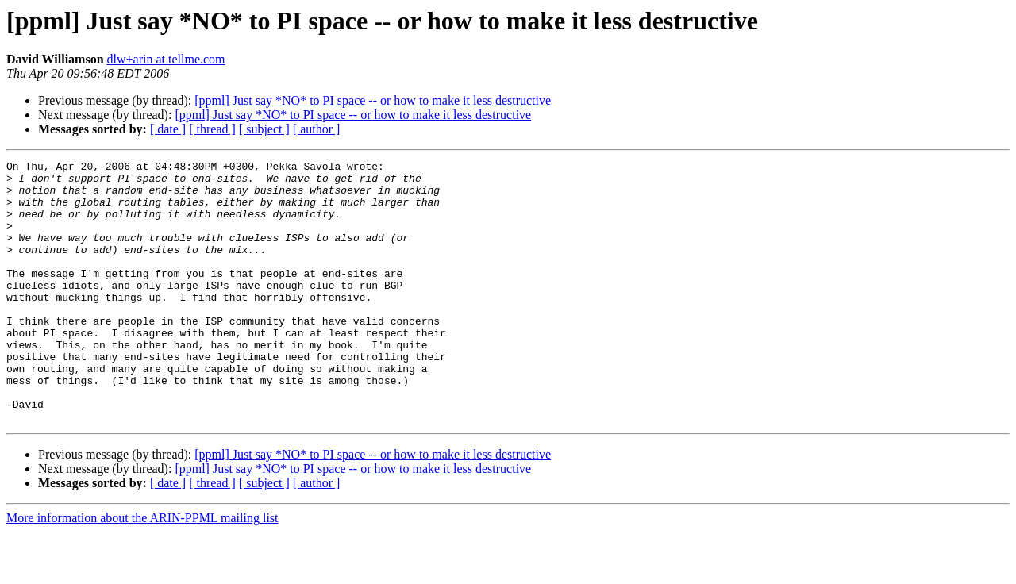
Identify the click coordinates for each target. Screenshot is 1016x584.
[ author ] (317, 129)
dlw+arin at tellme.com (166, 59)
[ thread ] (212, 129)
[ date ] (168, 129)
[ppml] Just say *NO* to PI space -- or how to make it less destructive (372, 100)
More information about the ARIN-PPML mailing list (142, 570)
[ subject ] (264, 129)
